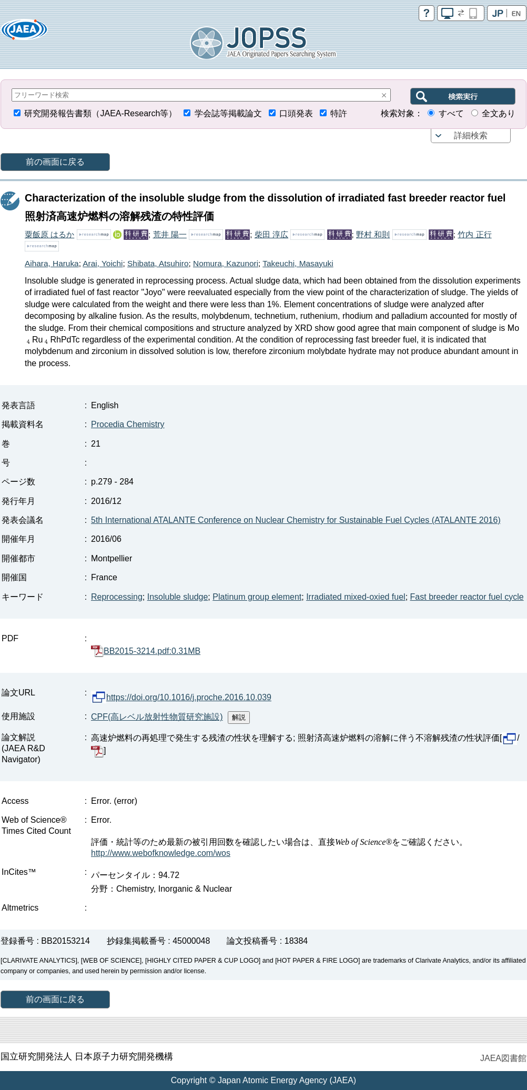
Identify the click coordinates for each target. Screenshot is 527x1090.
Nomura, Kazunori (225, 263)
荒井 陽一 (170, 234)
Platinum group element (256, 596)
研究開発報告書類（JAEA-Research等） (100, 113)
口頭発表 (296, 113)
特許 (338, 113)
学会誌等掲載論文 (228, 113)
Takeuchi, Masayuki (297, 263)
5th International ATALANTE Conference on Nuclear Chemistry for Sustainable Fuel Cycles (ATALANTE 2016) (296, 520)
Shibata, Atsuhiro (157, 263)
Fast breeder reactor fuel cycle (467, 596)
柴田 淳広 (271, 234)
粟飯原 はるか (49, 234)
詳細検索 (471, 135)
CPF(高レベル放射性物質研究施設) (157, 716)
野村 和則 (373, 234)
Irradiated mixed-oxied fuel (356, 596)
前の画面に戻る (55, 161)
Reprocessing (117, 596)
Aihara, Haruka (52, 263)
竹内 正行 (474, 234)
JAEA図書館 (503, 1058)
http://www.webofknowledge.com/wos (160, 853)
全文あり (498, 113)
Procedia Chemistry (128, 424)
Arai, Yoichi (103, 263)
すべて (451, 113)
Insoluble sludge (177, 596)
